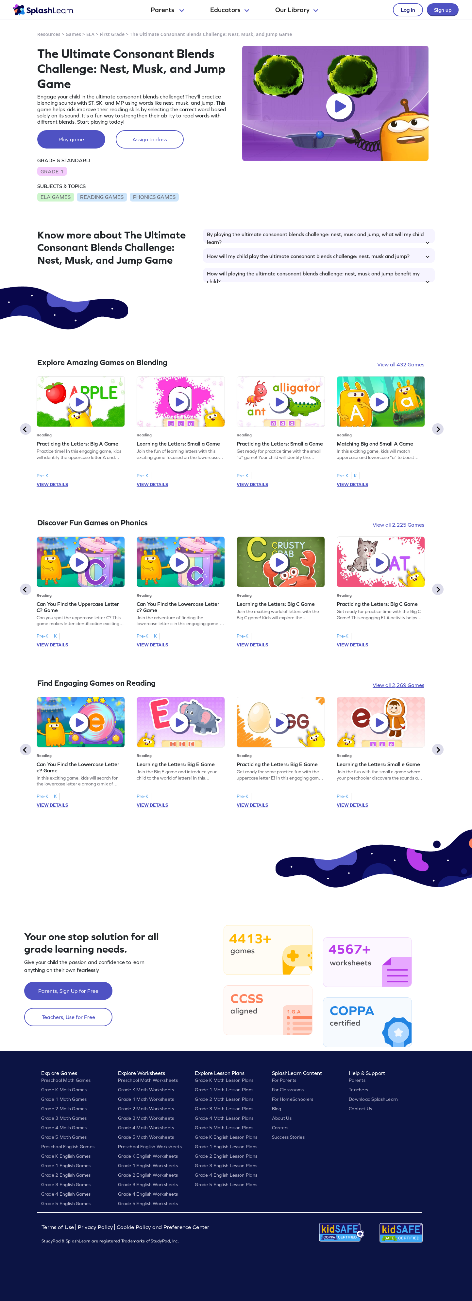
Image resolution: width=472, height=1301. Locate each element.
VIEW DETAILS (52, 484)
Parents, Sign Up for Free (68, 991)
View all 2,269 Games (398, 685)
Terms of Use (59, 1227)
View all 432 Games (400, 364)
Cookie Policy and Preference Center (163, 1227)
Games (73, 34)
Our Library (296, 9)
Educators (229, 9)
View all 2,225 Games (398, 525)
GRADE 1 (52, 171)
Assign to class (149, 139)
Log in (408, 10)
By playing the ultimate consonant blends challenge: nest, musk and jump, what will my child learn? (318, 237)
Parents (167, 9)
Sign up (442, 10)
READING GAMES (102, 197)
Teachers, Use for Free (68, 1017)
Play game (71, 139)
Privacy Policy (95, 1227)
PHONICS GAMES (154, 197)
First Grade (112, 34)
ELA (90, 34)
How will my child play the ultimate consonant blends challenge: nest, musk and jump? (318, 256)
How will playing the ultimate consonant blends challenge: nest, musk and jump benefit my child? (318, 276)
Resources (48, 34)
